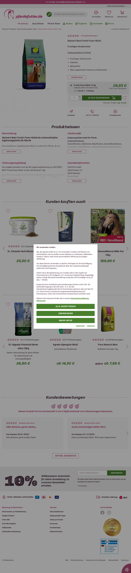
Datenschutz (80, 326)
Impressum (41, 301)
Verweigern (65, 313)
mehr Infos (65, 320)
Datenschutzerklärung (80, 298)
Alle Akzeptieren (65, 306)
